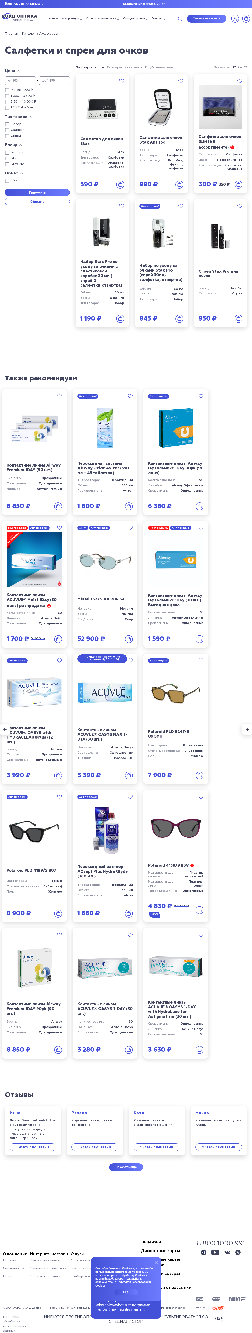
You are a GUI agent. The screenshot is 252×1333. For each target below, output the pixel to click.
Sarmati (17, 152)
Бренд (11, 145)
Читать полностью (32, 1147)
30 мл (15, 180)
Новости (10, 1276)
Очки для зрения (134, 18)
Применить (37, 192)
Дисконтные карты (160, 1251)
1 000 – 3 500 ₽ (23, 95)
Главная (157, 18)
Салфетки (18, 130)
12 (234, 67)
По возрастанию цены (124, 67)
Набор (16, 124)
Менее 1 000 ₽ (22, 90)
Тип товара (16, 117)
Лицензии (151, 1242)
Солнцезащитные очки (101, 18)
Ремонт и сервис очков (88, 1268)
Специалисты (14, 1268)
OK (126, 1292)
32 (245, 67)
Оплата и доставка (45, 1276)
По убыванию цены (160, 67)
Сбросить (37, 202)
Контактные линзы (45, 1260)
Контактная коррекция (64, 18)
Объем (11, 173)
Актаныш (32, 3)
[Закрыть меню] (156, 1262)
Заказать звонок (206, 18)
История (10, 1260)
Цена (10, 71)
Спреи (16, 136)
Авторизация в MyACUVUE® (144, 4)
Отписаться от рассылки (166, 1288)
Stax (14, 158)
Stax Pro (17, 164)
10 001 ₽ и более (23, 107)
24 (240, 67)
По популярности (90, 67)
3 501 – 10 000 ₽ (23, 101)
